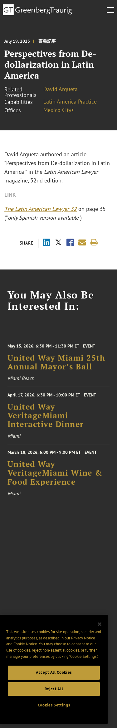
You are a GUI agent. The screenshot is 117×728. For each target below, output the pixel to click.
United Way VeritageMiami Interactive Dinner (45, 422)
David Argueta (60, 89)
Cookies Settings (54, 717)
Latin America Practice (70, 101)
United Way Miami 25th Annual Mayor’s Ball (56, 370)
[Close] (99, 637)
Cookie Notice (25, 656)
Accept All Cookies (54, 685)
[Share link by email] (82, 242)
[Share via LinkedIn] (46, 243)
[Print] (94, 242)
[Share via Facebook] (70, 243)
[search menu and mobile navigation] (111, 10)
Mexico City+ (58, 110)
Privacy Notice (83, 650)
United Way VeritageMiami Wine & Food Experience (54, 481)
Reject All (54, 701)
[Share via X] (58, 243)
